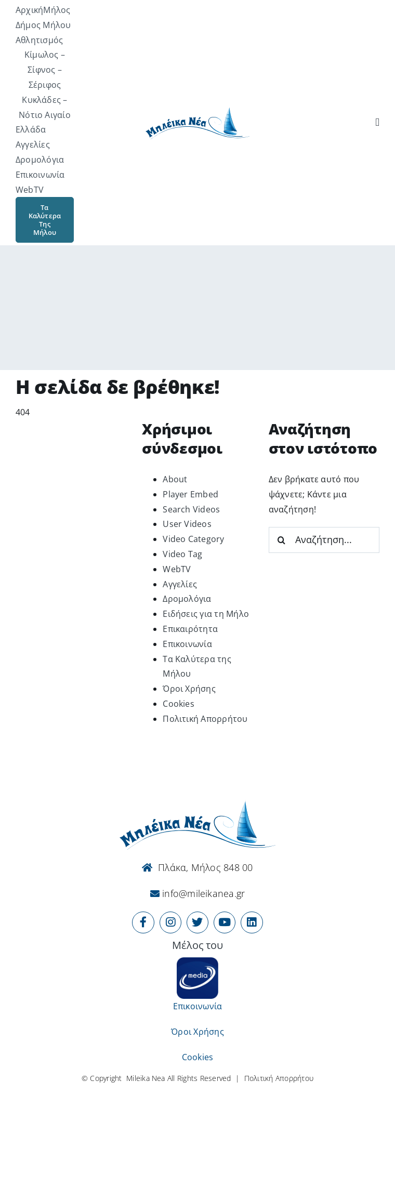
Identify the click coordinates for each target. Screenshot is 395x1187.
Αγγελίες (180, 584)
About (175, 479)
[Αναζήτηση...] (324, 540)
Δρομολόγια (187, 598)
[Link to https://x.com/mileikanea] (197, 922)
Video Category (193, 539)
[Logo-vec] (197, 110)
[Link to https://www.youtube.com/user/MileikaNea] (224, 922)
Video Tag (182, 554)
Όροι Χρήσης (189, 688)
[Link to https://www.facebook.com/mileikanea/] (143, 922)
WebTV (177, 569)
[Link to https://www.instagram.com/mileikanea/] (170, 922)
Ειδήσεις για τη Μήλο (206, 613)
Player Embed (190, 494)
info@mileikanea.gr (202, 893)
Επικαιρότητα (190, 629)
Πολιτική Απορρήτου (205, 718)
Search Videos (191, 509)
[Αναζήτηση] (377, 122)
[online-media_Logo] (197, 961)
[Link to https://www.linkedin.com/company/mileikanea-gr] (251, 922)
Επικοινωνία (187, 644)
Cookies (178, 703)
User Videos (187, 524)
